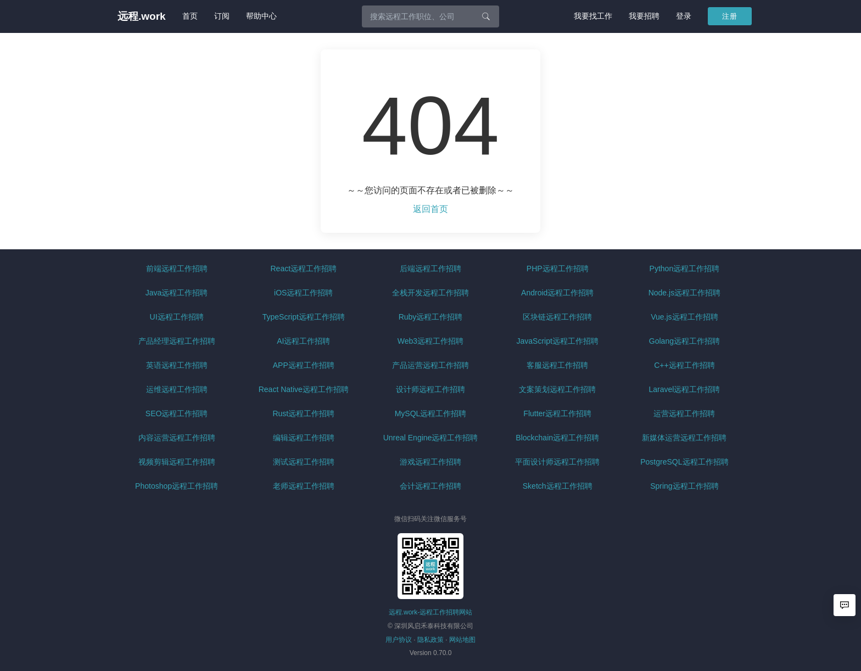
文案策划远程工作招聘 (557, 389)
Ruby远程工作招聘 (431, 316)
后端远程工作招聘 (430, 268)
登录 (683, 16)
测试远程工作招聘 (303, 461)
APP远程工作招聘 (303, 365)
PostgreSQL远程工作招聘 (684, 461)
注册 (729, 16)
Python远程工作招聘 (685, 268)
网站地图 (462, 640)
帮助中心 (261, 16)
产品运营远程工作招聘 (430, 365)
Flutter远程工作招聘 (557, 413)
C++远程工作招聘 (684, 365)
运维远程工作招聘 (177, 389)
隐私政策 (430, 640)
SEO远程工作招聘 (177, 413)
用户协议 (398, 640)
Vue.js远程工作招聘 (684, 316)
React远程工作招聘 (304, 268)
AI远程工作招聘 (303, 341)
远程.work (142, 16)
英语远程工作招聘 (177, 365)
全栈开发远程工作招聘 (430, 292)
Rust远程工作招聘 (303, 413)
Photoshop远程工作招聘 (176, 486)
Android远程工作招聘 (557, 292)
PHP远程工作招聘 (558, 268)
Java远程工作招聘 (177, 292)
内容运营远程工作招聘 (176, 437)
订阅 (222, 16)
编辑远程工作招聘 (303, 437)
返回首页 (430, 209)
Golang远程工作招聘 (684, 341)
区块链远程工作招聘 (557, 316)
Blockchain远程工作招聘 (557, 437)
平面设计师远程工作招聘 (557, 461)
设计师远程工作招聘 (430, 389)
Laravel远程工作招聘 (684, 389)
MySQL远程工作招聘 (431, 413)
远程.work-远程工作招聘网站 (431, 612)
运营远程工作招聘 (684, 413)
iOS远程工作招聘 (303, 292)
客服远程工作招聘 (557, 365)
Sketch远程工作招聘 (557, 486)
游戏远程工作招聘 (430, 461)
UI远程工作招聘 (177, 316)
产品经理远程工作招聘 (176, 341)
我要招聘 (644, 16)
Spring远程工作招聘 (684, 486)
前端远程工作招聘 (177, 268)
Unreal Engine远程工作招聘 (430, 437)
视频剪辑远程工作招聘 (176, 461)
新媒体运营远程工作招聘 (684, 437)
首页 (190, 16)
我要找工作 (593, 16)
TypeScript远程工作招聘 (303, 316)
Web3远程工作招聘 (430, 341)
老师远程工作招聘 (303, 486)
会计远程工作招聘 (430, 486)
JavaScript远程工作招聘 (558, 341)
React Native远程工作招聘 (304, 389)
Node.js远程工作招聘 (684, 292)
